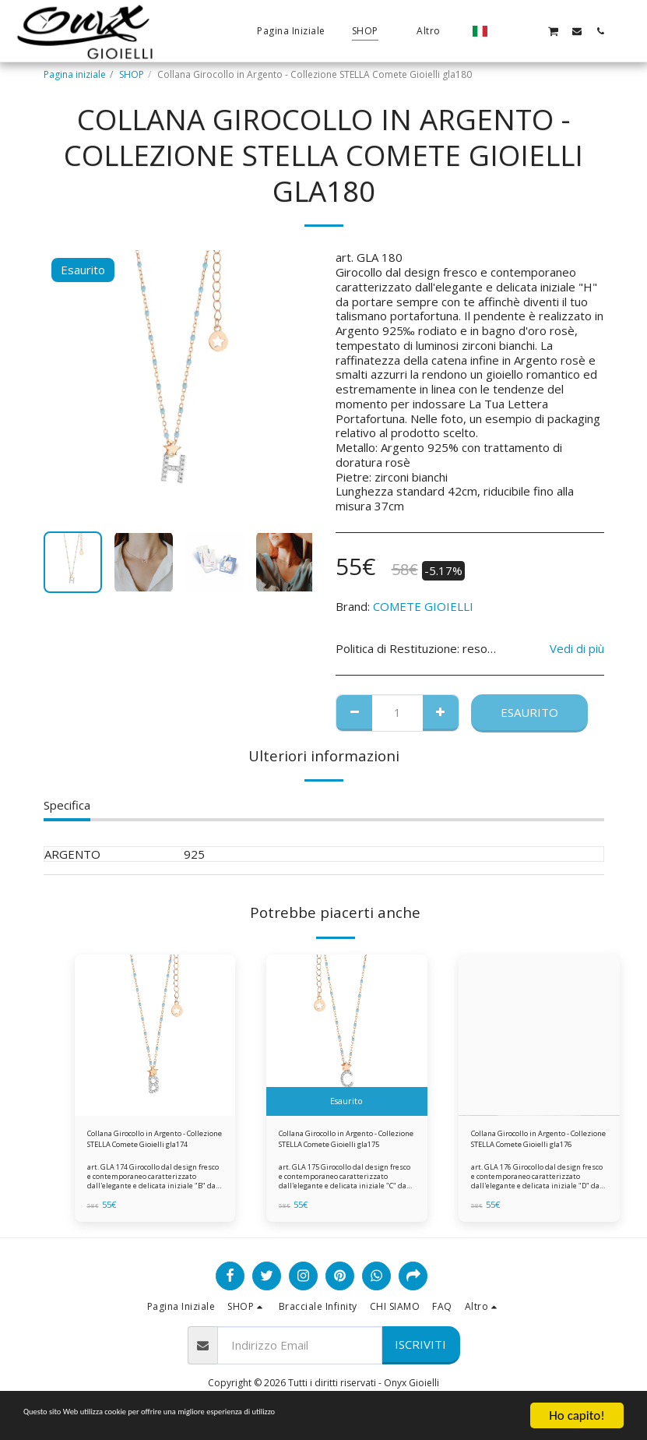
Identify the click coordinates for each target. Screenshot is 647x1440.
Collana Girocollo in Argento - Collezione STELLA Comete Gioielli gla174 (152, 1142)
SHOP (131, 74)
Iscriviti (420, 1350)
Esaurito (529, 712)
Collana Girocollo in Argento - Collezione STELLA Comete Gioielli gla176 (536, 1142)
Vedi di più (577, 648)
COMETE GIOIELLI (423, 606)
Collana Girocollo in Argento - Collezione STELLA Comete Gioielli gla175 (344, 1142)
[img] (155, 1035)
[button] (506, 31)
